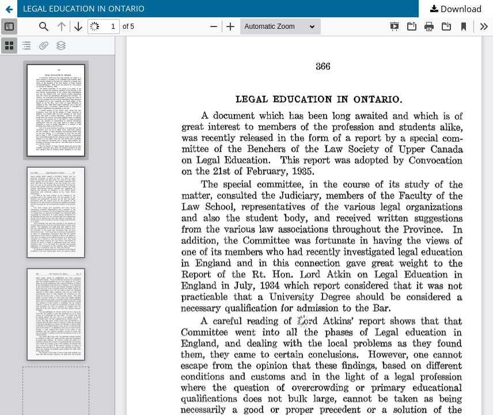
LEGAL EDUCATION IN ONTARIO (84, 8)
